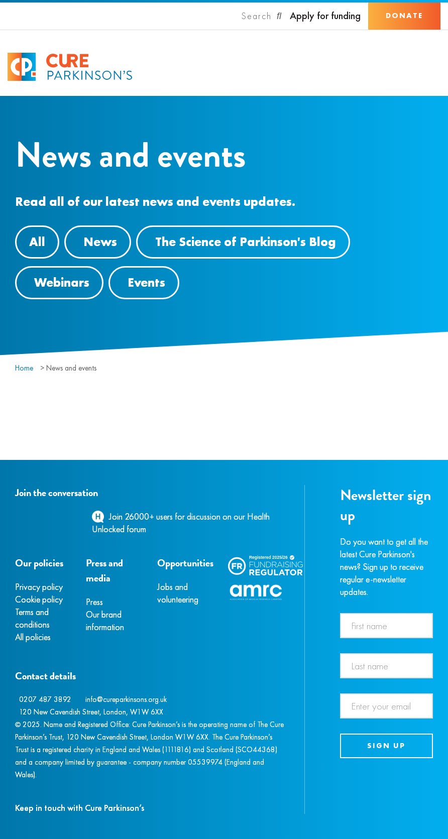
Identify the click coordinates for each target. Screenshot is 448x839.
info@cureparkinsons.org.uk (126, 699)
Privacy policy (39, 586)
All (37, 241)
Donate (404, 16)
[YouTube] (67, 516)
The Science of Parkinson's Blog (245, 241)
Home (24, 368)
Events (146, 282)
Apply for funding (325, 16)
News (100, 241)
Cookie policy (39, 599)
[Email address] (386, 705)
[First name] (386, 625)
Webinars (61, 282)
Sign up (386, 746)
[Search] (261, 16)
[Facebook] (16, 516)
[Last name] (386, 665)
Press (94, 602)
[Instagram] (27, 516)
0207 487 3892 (45, 699)
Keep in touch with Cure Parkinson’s (79, 807)
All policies (33, 637)
